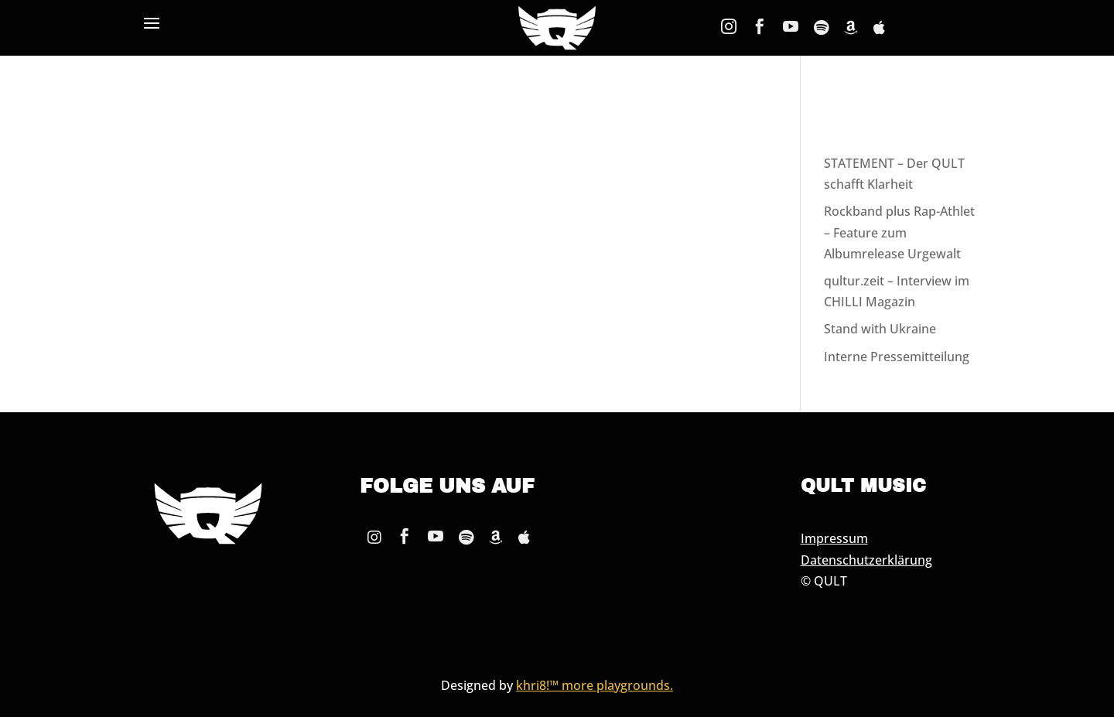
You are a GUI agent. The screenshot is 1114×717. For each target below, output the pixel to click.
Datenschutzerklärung (866, 559)
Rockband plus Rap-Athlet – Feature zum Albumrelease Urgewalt (899, 232)
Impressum (834, 538)
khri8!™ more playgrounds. (594, 685)
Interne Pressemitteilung (896, 356)
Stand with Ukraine (880, 328)
